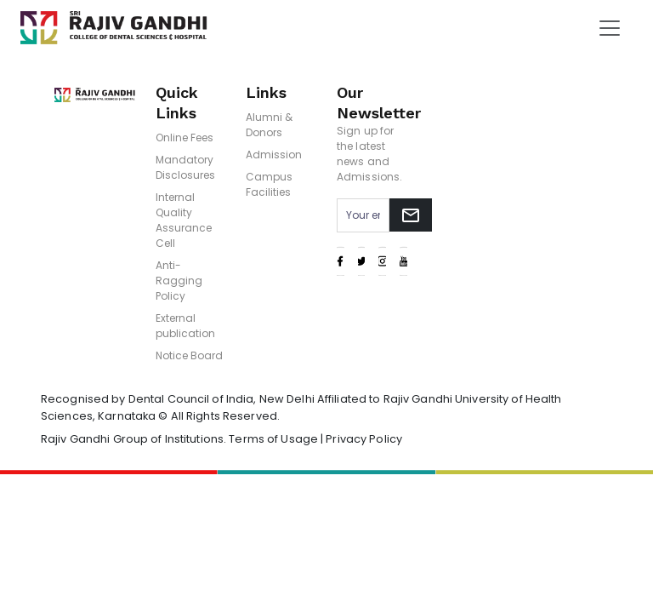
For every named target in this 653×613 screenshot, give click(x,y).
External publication (185, 326)
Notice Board (189, 355)
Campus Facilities (269, 184)
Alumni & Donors (269, 125)
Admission (274, 154)
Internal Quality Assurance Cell (184, 220)
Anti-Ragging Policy (179, 280)
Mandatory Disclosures (185, 167)
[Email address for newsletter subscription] (363, 215)
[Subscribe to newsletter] (410, 215)
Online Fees (184, 137)
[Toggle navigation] (610, 28)
